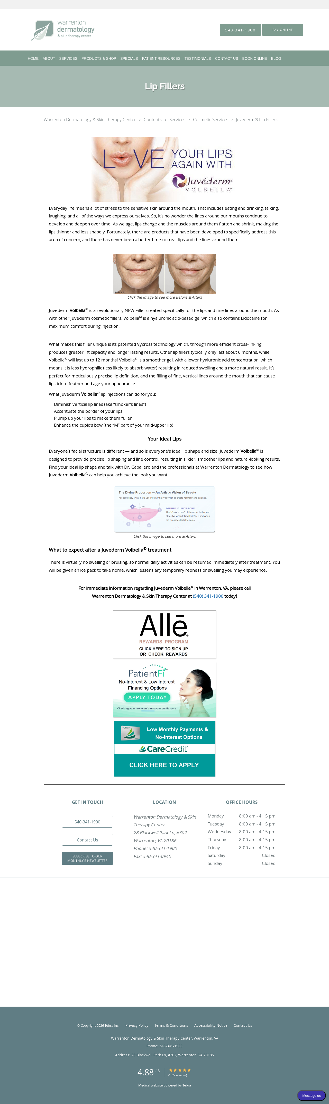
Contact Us (243, 1025)
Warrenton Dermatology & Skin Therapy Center (90, 119)
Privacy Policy (136, 1025)
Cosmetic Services (211, 119)
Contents (153, 119)
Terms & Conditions (171, 1025)
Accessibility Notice (210, 1025)
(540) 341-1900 (208, 596)
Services (177, 119)
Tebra (186, 1085)
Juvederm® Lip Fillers (257, 119)
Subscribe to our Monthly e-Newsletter (87, 858)
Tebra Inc (111, 1025)
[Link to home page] (55, 29)
